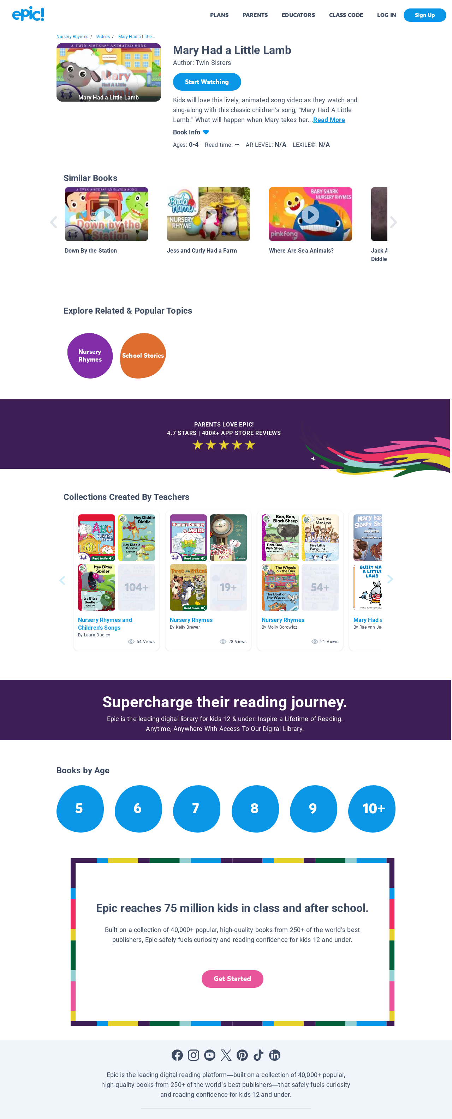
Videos (103, 36)
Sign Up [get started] (425, 15)
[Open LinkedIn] (274, 1055)
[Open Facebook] (177, 1055)
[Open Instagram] (193, 1055)
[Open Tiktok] (258, 1055)
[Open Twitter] (226, 1055)
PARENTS (255, 15)
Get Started (232, 979)
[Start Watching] (207, 82)
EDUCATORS (298, 15)
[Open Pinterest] (242, 1055)
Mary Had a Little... (136, 36)
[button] (116, 580)
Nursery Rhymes (72, 36)
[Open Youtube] (209, 1055)
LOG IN (387, 15)
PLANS (219, 15)
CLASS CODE (346, 15)
